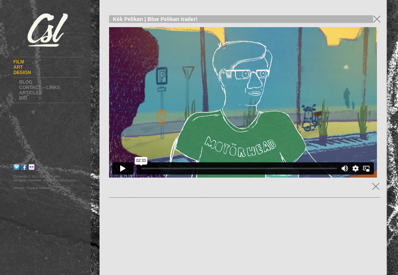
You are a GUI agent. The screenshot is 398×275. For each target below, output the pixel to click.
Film (18, 62)
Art (18, 67)
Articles (30, 92)
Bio (23, 98)
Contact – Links (39, 87)
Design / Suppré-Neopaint (33, 188)
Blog (26, 82)
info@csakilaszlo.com (59, 180)
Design (22, 72)
